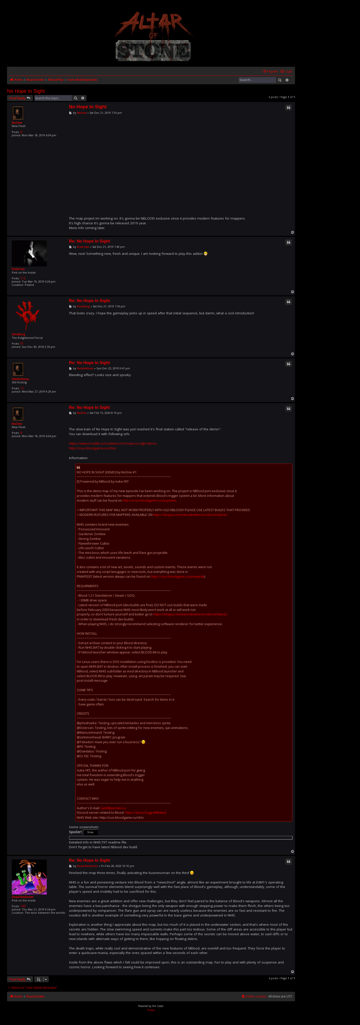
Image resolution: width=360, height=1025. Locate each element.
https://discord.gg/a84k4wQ (145, 812)
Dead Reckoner (23, 897)
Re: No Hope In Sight (89, 241)
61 (22, 343)
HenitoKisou (20, 379)
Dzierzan (18, 269)
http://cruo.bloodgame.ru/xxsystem (149, 500)
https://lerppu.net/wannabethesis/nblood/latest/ (190, 514)
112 (23, 278)
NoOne (17, 123)
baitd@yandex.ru (113, 808)
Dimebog (18, 334)
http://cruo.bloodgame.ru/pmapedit (177, 576)
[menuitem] (286, 71)
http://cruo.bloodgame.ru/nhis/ (93, 448)
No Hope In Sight (26, 91)
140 (23, 906)
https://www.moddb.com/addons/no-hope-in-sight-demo (113, 443)
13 (22, 388)
